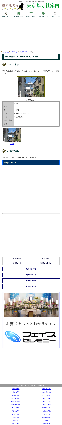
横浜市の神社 (47, 404)
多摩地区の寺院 (15, 401)
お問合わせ (46, 423)
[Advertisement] (31, 34)
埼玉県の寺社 (15, 407)
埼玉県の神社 (15, 414)
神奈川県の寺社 (46, 389)
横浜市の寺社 (47, 398)
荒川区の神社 (17, 263)
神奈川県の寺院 (46, 392)
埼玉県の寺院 (15, 411)
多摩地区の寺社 (15, 398)
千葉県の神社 (15, 423)
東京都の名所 (43, 14)
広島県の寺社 (47, 414)
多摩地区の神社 (15, 404)
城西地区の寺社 (31, 286)
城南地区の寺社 (31, 269)
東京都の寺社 (15, 389)
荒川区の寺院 (23, 52)
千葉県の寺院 (15, 420)
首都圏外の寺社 (46, 407)
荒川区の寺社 (14, 52)
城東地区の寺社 (31, 275)
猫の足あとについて (46, 420)
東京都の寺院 (18, 14)
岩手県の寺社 (47, 411)
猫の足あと (6, 14)
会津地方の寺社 (46, 417)
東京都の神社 (31, 14)
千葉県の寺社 (15, 417)
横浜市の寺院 (47, 401)
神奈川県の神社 (46, 395)
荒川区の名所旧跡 (45, 263)
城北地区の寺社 (31, 280)
